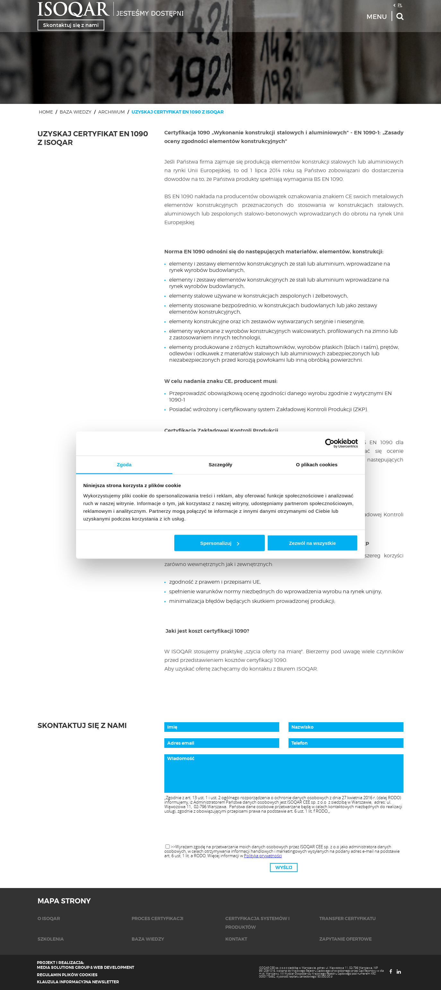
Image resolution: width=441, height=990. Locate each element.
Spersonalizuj (219, 543)
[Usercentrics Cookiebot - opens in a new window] (330, 443)
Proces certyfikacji (157, 918)
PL (400, 5)
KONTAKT (236, 939)
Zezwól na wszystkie (312, 543)
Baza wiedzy (75, 111)
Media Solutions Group (63, 967)
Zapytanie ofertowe (345, 939)
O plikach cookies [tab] (316, 464)
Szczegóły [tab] (220, 464)
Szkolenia (51, 939)
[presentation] (284, 829)
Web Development (113, 967)
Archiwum (111, 111)
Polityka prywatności (263, 856)
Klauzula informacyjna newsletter (78, 982)
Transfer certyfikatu (347, 918)
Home (46, 111)
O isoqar (49, 918)
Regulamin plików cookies (67, 975)
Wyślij (283, 867)
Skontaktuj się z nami (71, 25)
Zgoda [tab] (124, 464)
